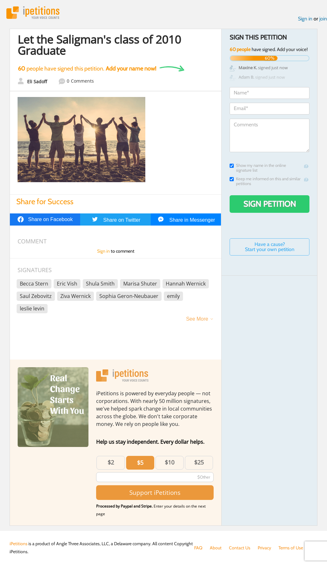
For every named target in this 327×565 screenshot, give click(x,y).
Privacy (264, 548)
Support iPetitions (154, 492)
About (216, 548)
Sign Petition (269, 204)
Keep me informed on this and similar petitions (265, 181)
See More (197, 319)
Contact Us (239, 548)
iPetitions (32, 12)
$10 (169, 462)
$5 (140, 462)
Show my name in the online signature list (258, 168)
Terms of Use (290, 548)
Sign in (305, 19)
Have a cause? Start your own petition (269, 246)
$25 (199, 462)
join (323, 19)
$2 (111, 462)
